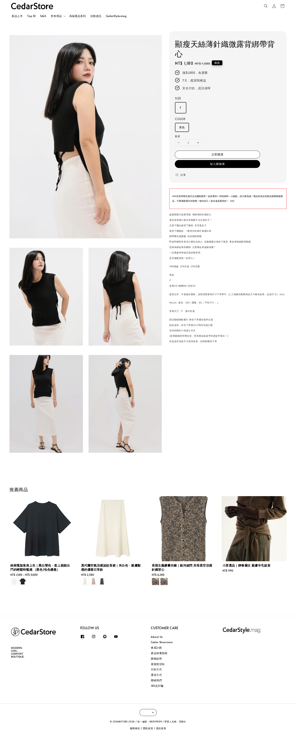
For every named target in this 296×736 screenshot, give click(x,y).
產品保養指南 (159, 653)
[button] (266, 6)
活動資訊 (95, 16)
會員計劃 (156, 647)
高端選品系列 (77, 16)
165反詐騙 (157, 685)
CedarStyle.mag (116, 16)
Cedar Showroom (162, 642)
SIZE (178, 98)
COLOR (180, 119)
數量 (177, 136)
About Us (157, 637)
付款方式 (156, 669)
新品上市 (17, 16)
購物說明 (156, 658)
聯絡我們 (156, 680)
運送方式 (156, 675)
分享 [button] (180, 175)
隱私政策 (148, 728)
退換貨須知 (158, 664)
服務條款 (135, 728)
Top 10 (31, 16)
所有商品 (56, 16)
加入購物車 (217, 164)
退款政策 (161, 728)
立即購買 (217, 154)
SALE (43, 16)
